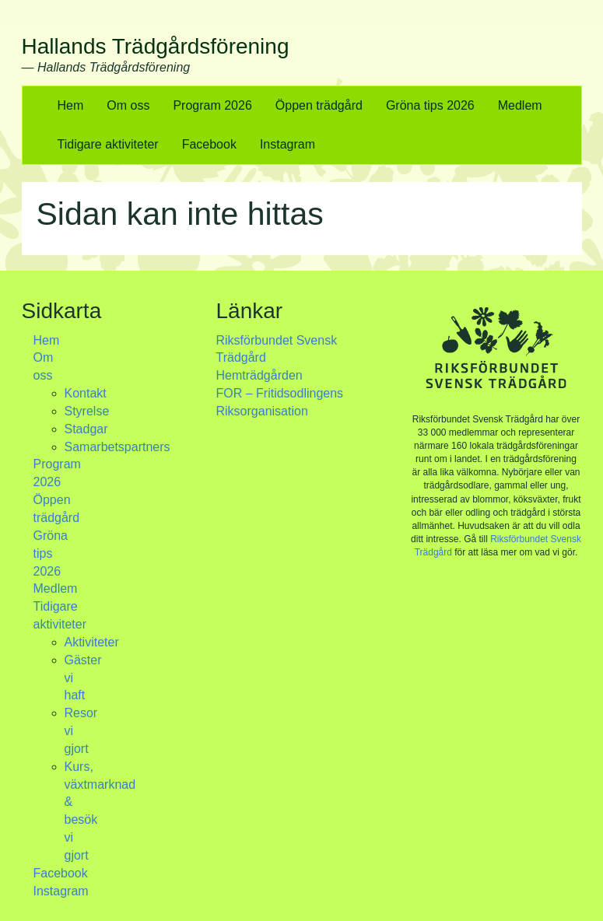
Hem (71, 105)
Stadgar (86, 429)
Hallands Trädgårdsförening (155, 46)
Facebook (209, 144)
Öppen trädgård (319, 105)
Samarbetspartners (117, 446)
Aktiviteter (92, 642)
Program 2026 (212, 105)
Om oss (128, 105)
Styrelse (87, 411)
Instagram (287, 144)
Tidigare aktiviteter (108, 144)
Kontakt (86, 393)
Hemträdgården (259, 375)
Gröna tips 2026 (430, 105)
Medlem (520, 105)
